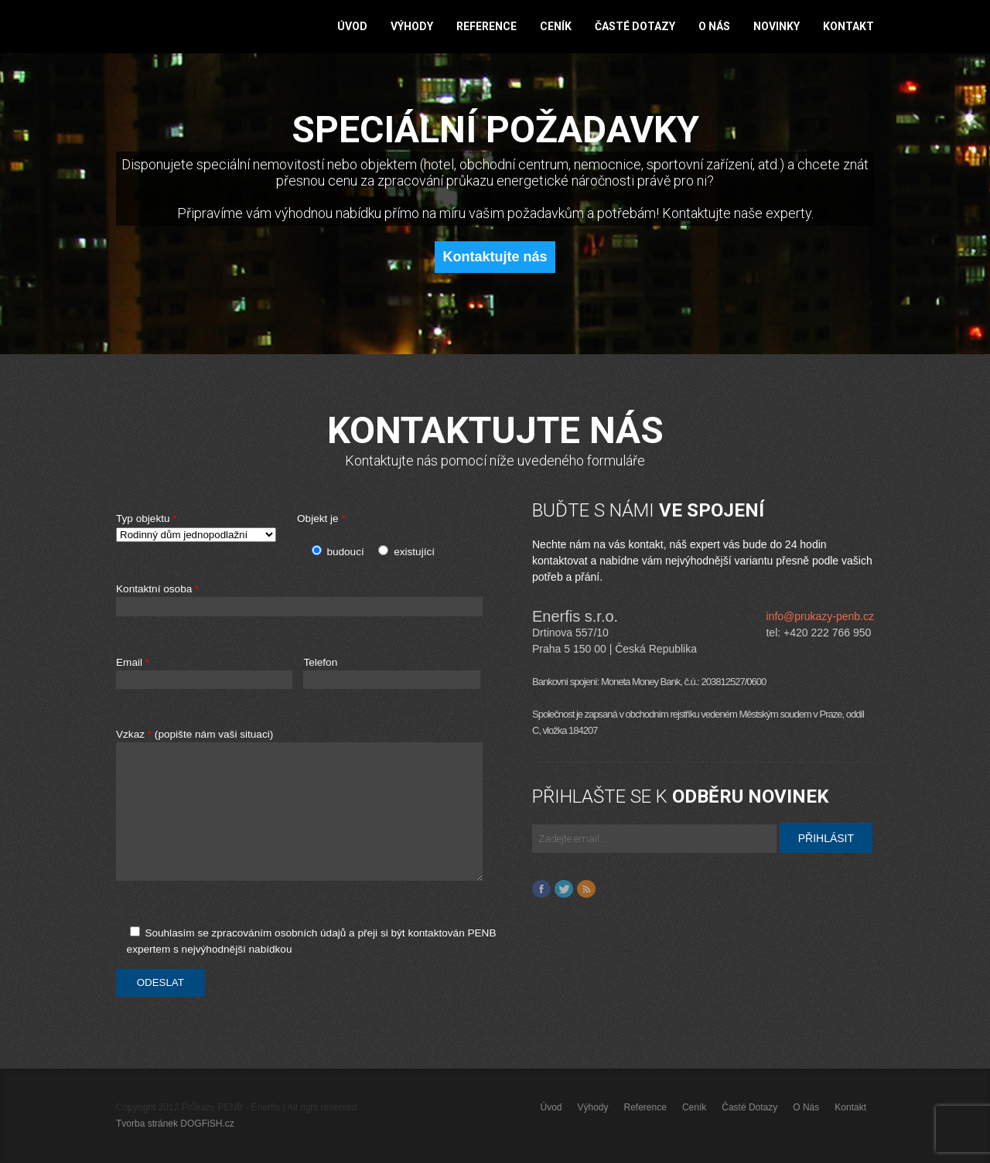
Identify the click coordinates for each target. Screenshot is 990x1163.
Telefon (391, 673)
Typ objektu (201, 528)
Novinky (776, 26)
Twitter (564, 889)
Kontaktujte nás (494, 256)
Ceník (556, 26)
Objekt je (321, 518)
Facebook (541, 889)
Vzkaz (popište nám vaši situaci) (318, 812)
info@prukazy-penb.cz (820, 616)
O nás (714, 26)
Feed (586, 889)
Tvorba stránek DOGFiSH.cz (175, 1123)
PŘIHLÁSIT (826, 838)
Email (204, 673)
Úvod (352, 26)
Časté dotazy (635, 26)
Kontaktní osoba (318, 600)
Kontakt (848, 26)
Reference (486, 26)
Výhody (412, 26)
